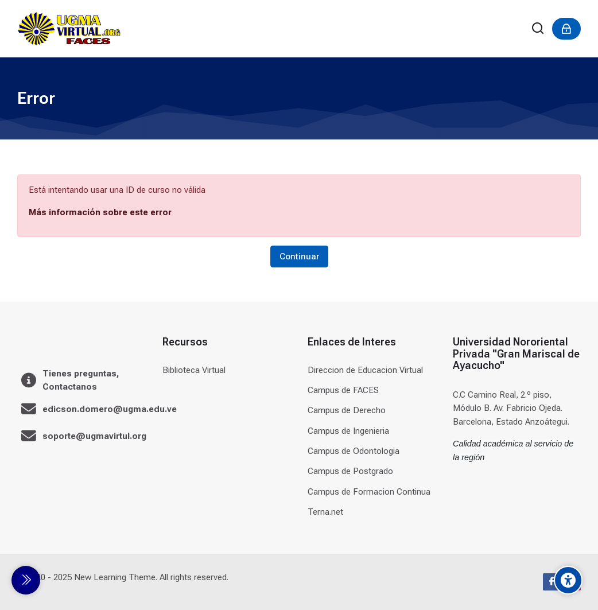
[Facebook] (551, 581)
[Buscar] (538, 29)
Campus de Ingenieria (348, 431)
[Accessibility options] (568, 580)
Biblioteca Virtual (194, 370)
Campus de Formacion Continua (369, 492)
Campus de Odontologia (353, 451)
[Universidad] (69, 28)
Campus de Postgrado (350, 471)
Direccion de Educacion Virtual (365, 370)
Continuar (299, 256)
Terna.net (325, 512)
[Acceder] (566, 29)
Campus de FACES (343, 390)
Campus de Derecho (347, 410)
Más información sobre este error (100, 212)
